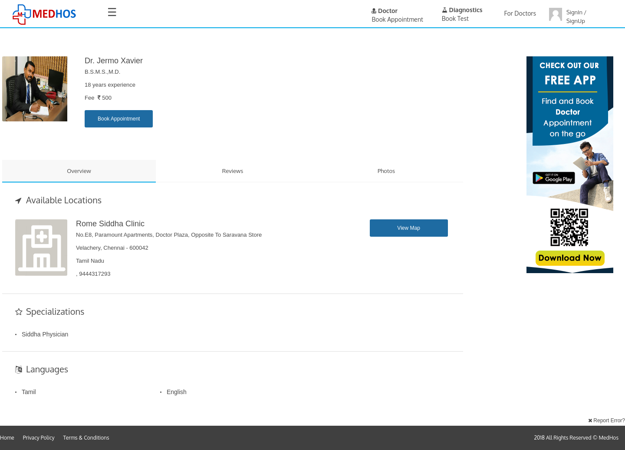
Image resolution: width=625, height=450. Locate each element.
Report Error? (606, 420)
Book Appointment (119, 119)
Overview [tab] (79, 170)
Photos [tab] (386, 170)
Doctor (385, 10)
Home (7, 437)
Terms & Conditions (86, 437)
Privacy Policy (39, 437)
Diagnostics (462, 9)
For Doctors (520, 13)
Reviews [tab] (232, 170)
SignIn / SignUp (576, 16)
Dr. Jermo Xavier (114, 60)
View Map (408, 228)
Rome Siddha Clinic (110, 223)
